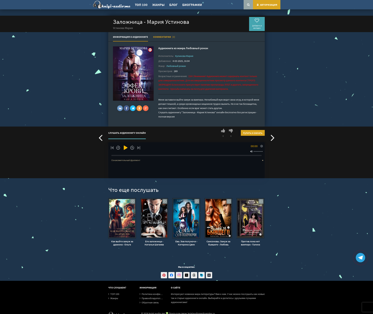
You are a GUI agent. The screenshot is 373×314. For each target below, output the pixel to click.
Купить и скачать (252, 132)
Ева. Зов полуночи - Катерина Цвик (186, 243)
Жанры (158, 5)
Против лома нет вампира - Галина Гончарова (250, 243)
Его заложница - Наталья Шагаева (154, 243)
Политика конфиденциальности (159, 294)
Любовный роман (197, 48)
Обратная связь (150, 302)
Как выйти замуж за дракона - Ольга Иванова (122, 243)
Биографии (192, 5)
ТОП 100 (141, 5)
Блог (173, 5)
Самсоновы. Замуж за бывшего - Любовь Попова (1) (218, 243)
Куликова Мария (184, 55)
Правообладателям (152, 298)
